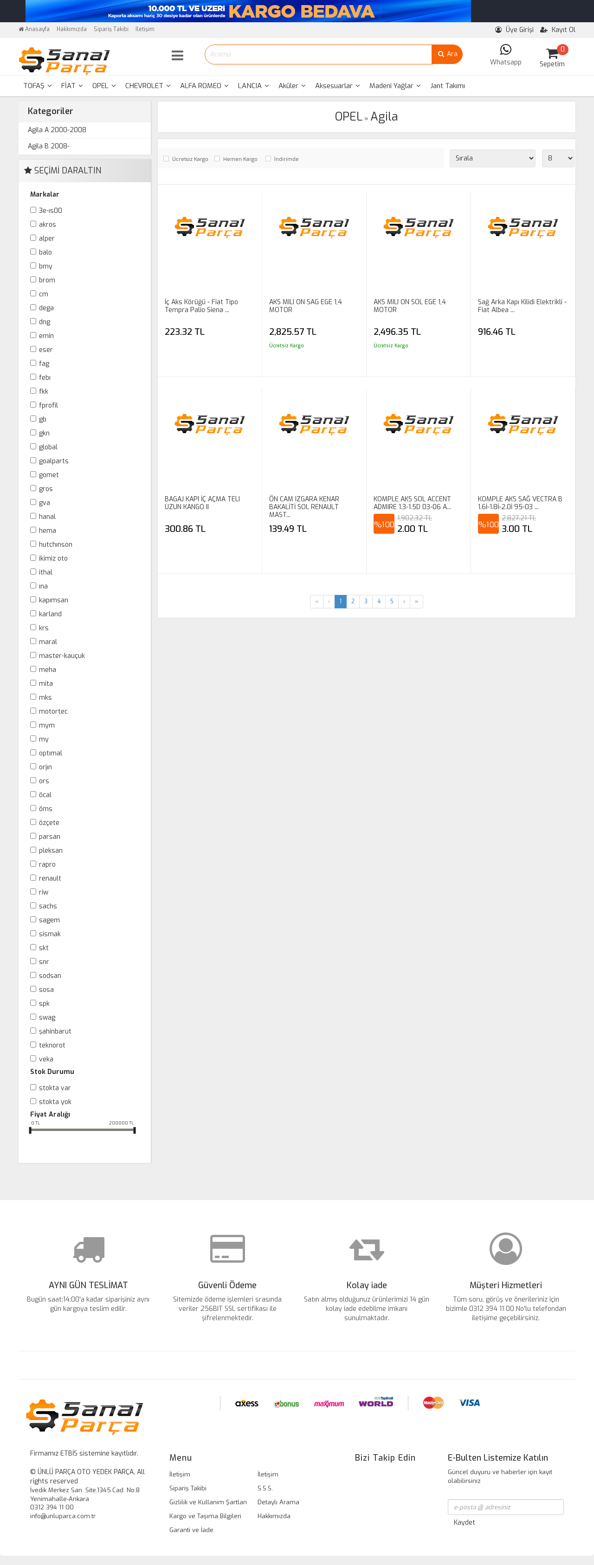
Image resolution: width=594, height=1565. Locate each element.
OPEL (104, 85)
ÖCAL (45, 795)
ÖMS (45, 809)
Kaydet (464, 1522)
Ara (447, 54)
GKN (44, 433)
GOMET (49, 475)
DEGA (46, 308)
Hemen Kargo (240, 159)
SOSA (46, 989)
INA (43, 586)
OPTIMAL (50, 753)
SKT (44, 948)
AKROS (47, 224)
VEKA (46, 1059)
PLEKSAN (51, 850)
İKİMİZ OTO (53, 558)
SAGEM (49, 920)
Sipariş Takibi (111, 29)
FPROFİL (48, 405)
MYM (47, 725)
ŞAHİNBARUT (55, 1031)
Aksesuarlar (337, 85)
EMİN (46, 336)
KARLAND (50, 614)
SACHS (48, 906)
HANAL (47, 516)
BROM (47, 280)
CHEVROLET (148, 85)
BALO (45, 252)
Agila (384, 116)
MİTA (46, 683)
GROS (46, 489)
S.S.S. (265, 1488)
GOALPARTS (54, 461)
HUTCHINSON (55, 544)
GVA (44, 502)
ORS (44, 781)
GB (42, 419)
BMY (45, 266)
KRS (44, 628)
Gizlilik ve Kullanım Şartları (208, 1502)
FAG (44, 363)
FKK (43, 391)
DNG (44, 322)
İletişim (145, 29)
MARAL (48, 642)
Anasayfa (34, 29)
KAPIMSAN (53, 600)
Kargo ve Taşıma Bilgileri (205, 1516)
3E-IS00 (50, 210)
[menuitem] (38, 86)
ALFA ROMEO (204, 85)
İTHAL (45, 572)
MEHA (47, 669)
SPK (44, 1003)
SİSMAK (50, 934)
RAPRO (47, 864)
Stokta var (55, 1088)
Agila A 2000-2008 (57, 130)
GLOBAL (48, 447)
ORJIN (45, 767)
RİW (43, 892)
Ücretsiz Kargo (190, 159)
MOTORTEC (53, 711)
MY (44, 739)
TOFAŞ (37, 85)
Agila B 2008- (49, 146)
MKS (45, 697)
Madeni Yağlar (395, 85)
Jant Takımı (447, 85)
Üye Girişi (514, 30)
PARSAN (49, 836)
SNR (44, 962)
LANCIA (253, 85)
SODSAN (50, 975)
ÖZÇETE (49, 822)
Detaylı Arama (278, 1502)
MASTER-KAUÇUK (62, 656)
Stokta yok (55, 1102)
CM (43, 294)
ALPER (47, 238)
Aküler (292, 85)
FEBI (45, 377)
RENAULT (50, 878)
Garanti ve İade (191, 1530)
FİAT (72, 85)
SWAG (47, 1017)
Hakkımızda (72, 29)
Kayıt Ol (557, 30)
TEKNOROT (52, 1045)
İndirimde (286, 159)
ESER (46, 349)
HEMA (47, 530)
